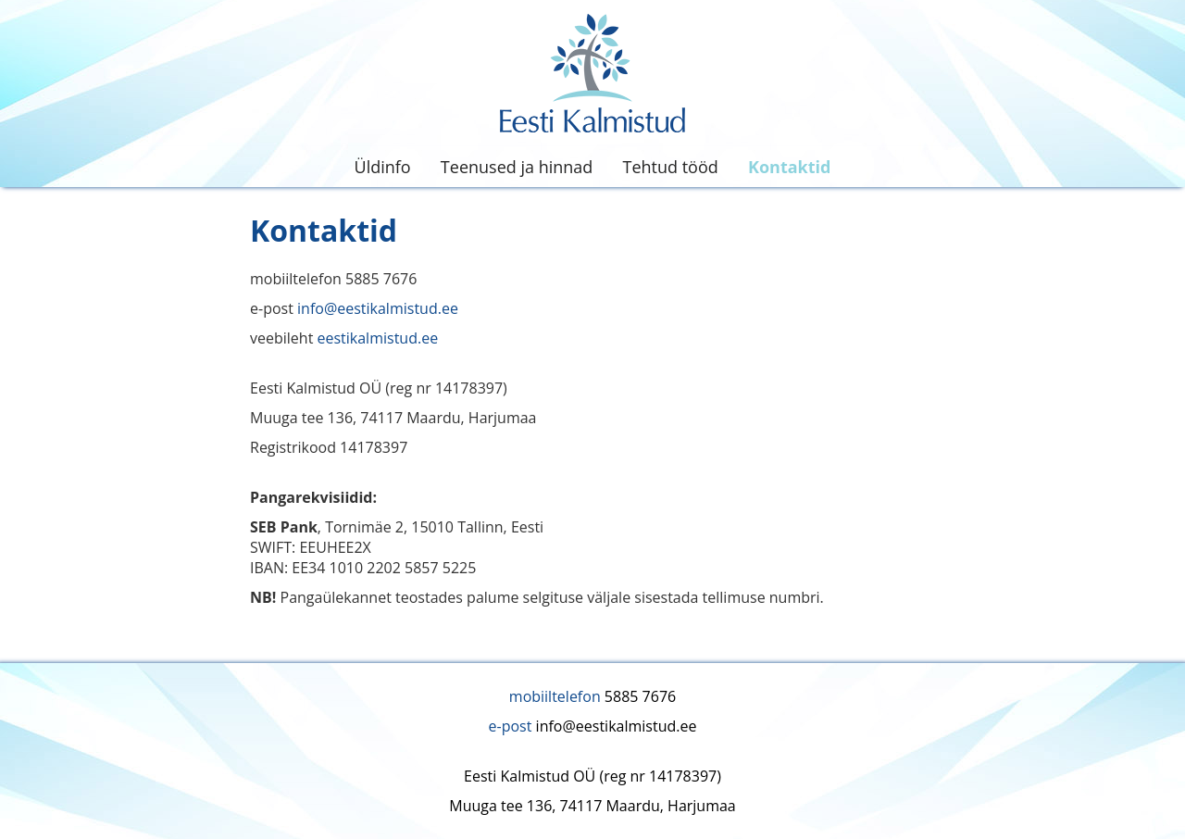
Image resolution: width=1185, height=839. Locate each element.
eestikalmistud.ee (377, 338)
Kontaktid (789, 167)
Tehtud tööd (670, 167)
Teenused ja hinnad (516, 167)
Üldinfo (383, 167)
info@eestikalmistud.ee (377, 308)
